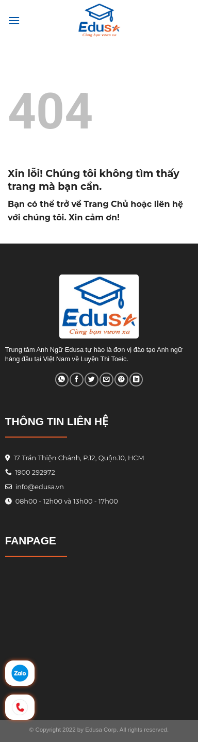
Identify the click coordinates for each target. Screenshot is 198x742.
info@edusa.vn (38, 487)
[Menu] (14, 20)
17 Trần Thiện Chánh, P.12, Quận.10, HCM (78, 458)
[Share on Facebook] (76, 379)
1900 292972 (30, 472)
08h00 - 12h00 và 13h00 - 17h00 (65, 501)
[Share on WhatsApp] (62, 379)
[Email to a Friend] (106, 379)
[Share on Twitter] (91, 379)
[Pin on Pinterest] (121, 379)
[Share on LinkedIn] (136, 379)
